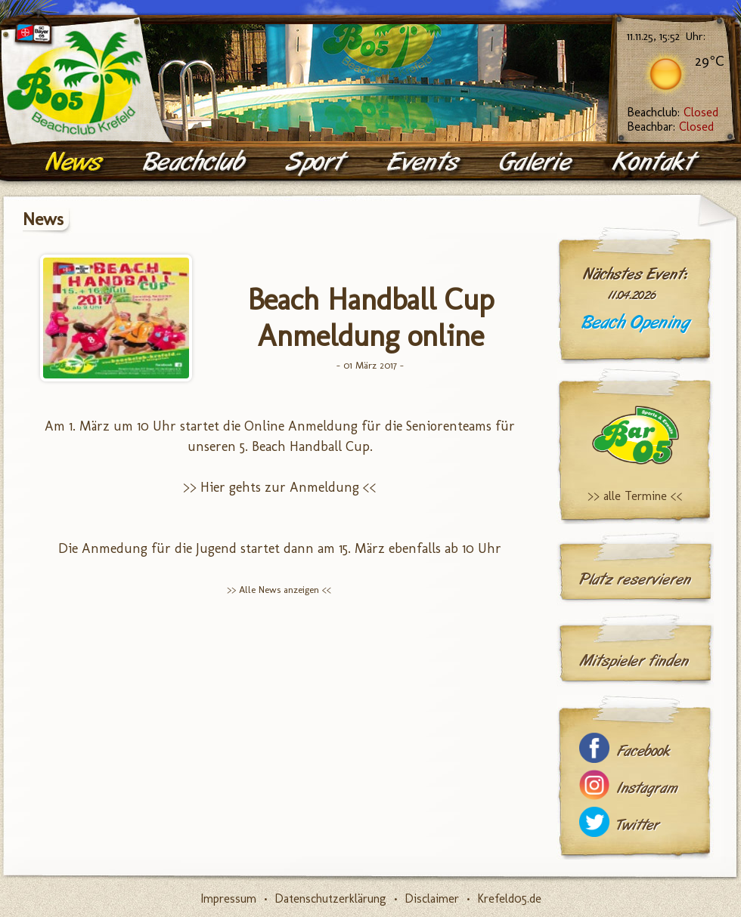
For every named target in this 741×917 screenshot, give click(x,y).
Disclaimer (432, 898)
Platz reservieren (635, 579)
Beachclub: (672, 112)
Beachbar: (670, 126)
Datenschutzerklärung (330, 898)
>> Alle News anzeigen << (279, 589)
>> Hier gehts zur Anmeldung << (280, 487)
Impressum (228, 898)
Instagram (647, 788)
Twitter (638, 825)
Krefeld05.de (509, 898)
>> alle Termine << (635, 496)
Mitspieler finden (634, 661)
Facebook (643, 751)
